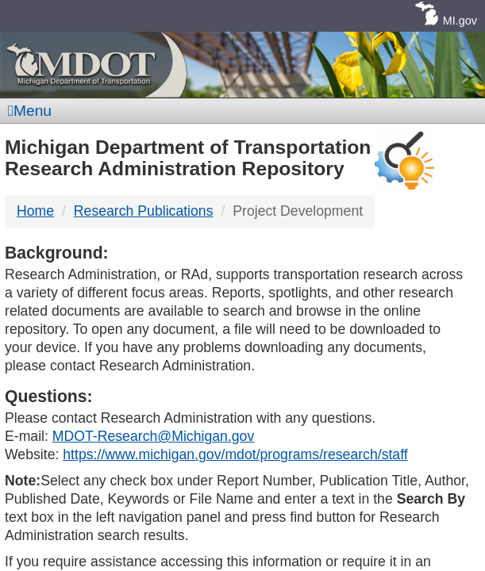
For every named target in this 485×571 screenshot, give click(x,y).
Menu (30, 110)
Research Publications (144, 211)
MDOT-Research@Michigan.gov (153, 436)
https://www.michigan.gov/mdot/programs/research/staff (235, 454)
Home (35, 211)
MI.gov (460, 20)
